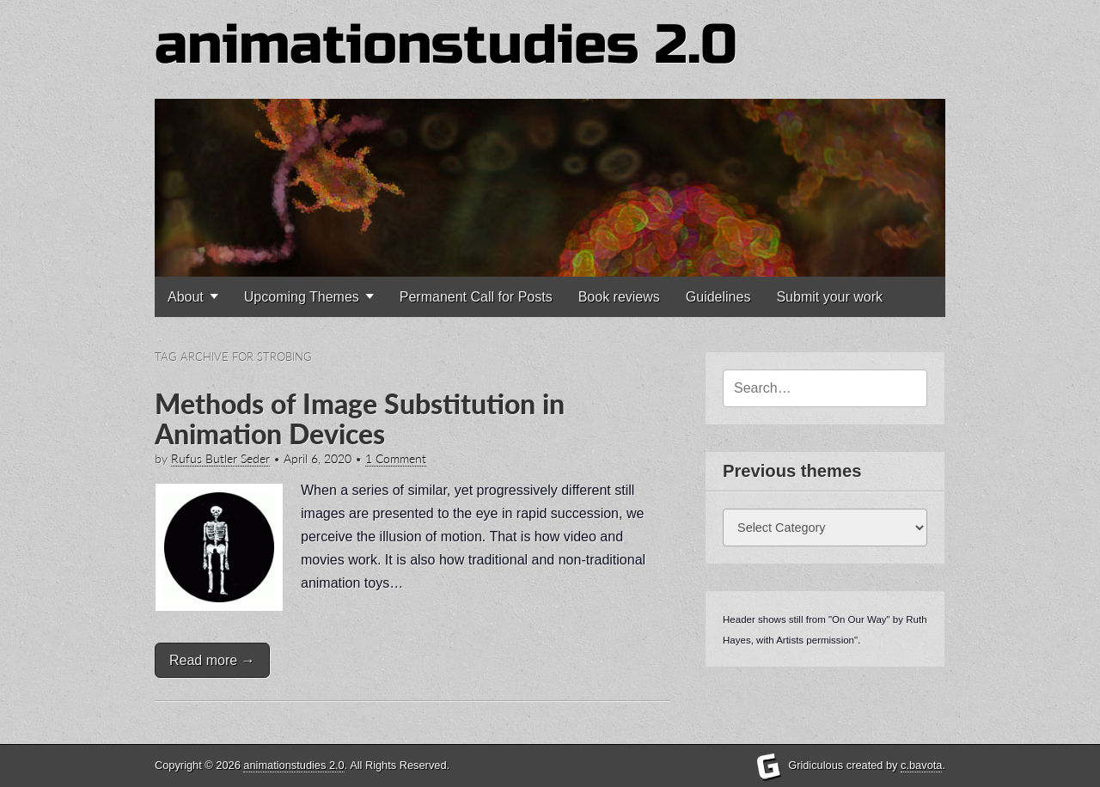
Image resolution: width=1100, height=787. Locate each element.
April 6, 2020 (317, 459)
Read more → (212, 660)
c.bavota (921, 765)
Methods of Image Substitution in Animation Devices (360, 418)
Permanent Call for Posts (476, 297)
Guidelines (718, 297)
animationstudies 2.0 (446, 45)
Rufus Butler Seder (220, 459)
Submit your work (829, 297)
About (186, 297)
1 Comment (395, 459)
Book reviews (619, 297)
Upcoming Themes (301, 297)
